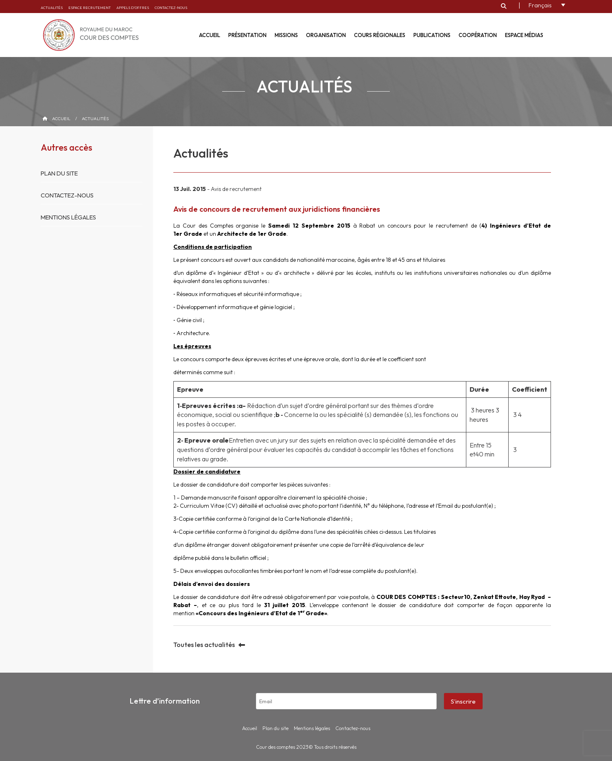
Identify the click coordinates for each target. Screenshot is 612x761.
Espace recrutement (89, 7)
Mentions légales (70, 217)
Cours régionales (379, 35)
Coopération (478, 35)
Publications (431, 35)
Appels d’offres (132, 7)
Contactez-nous (171, 7)
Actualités (52, 7)
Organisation (326, 35)
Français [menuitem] (540, 5)
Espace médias (524, 35)
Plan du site (60, 173)
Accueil (209, 35)
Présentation (247, 35)
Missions (286, 35)
